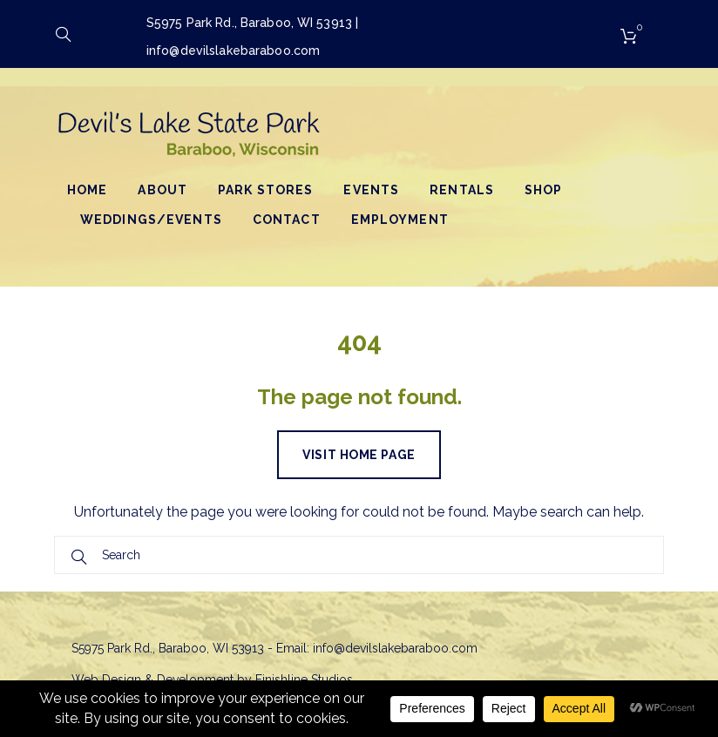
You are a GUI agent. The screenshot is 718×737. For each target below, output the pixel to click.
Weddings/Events (151, 220)
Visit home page (358, 455)
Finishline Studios (304, 679)
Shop (543, 190)
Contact (287, 220)
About (162, 190)
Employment (400, 220)
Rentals (462, 190)
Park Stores (265, 190)
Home (87, 190)
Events (371, 190)
